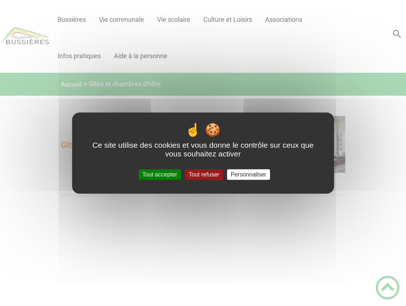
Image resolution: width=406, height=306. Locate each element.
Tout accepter (159, 174)
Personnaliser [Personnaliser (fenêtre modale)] (248, 174)
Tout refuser (203, 174)
